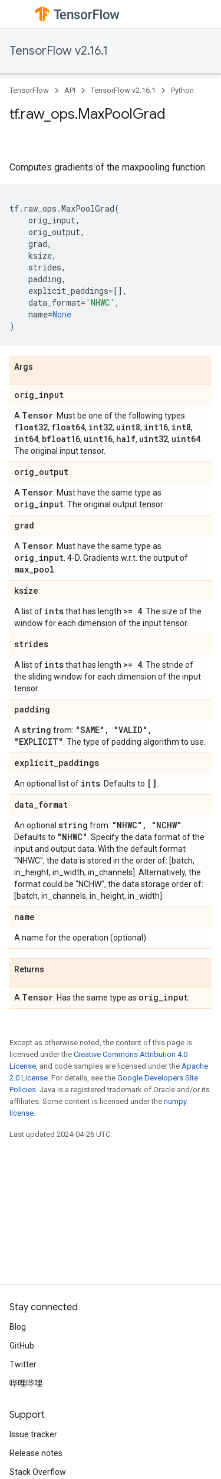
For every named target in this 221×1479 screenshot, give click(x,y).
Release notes (35, 1453)
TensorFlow (29, 90)
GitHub (21, 1345)
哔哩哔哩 (25, 1383)
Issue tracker (33, 1434)
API (69, 90)
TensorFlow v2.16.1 (58, 51)
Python (182, 90)
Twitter (23, 1364)
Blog (17, 1326)
